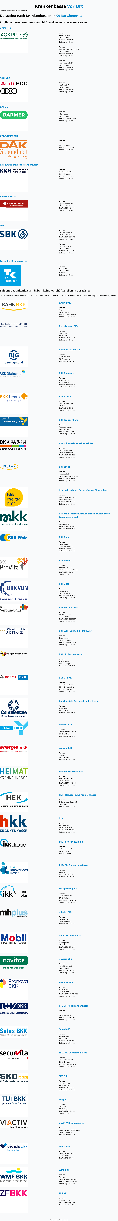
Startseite (3, 11)
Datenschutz (63, 1220)
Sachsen (11, 11)
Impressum (54, 1220)
